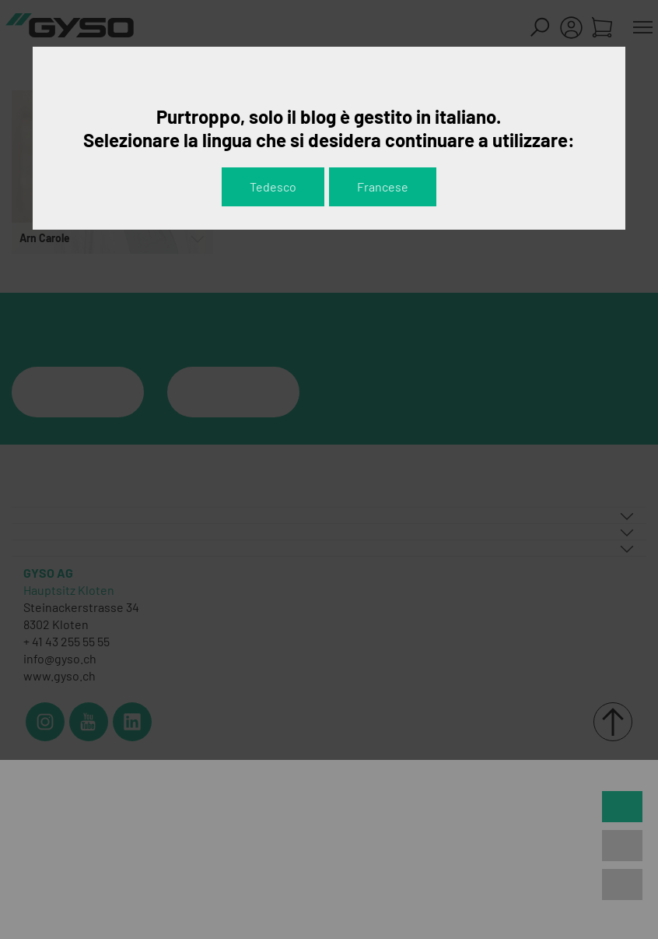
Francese (382, 186)
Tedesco (273, 186)
